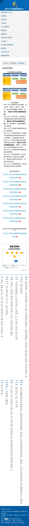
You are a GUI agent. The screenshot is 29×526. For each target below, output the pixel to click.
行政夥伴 (16, 332)
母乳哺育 (16, 323)
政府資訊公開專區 (6, 37)
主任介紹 (7, 299)
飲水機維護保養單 (7, 401)
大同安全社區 (13, 63)
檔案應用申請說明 (21, 501)
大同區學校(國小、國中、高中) (16, 314)
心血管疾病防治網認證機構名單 (26, 297)
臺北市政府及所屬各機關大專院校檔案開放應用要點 (21, 448)
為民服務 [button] (3, 16)
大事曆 (16, 397)
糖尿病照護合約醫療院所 (26, 286)
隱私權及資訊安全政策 (2, 312)
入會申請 (16, 401)
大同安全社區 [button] (5, 52)
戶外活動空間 (16, 337)
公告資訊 (2, 381)
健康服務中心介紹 (7, 280)
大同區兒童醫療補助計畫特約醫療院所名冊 (26, 320)
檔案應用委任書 (21, 435)
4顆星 (21, 252)
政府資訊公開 (2, 323)
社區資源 (16, 278)
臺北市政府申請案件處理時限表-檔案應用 (21, 474)
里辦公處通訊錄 (16, 305)
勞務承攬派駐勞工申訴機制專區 (12, 462)
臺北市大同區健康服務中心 (14, 5)
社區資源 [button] (3, 19)
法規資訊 (12, 417)
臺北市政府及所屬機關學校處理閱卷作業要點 (21, 395)
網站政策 (2, 305)
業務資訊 (12, 381)
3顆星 (16, 252)
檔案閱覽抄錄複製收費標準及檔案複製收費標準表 (21, 422)
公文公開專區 (21, 279)
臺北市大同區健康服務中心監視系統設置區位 (12, 448)
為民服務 (12, 278)
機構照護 (26, 309)
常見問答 (12, 425)
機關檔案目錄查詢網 (21, 408)
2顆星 (12, 252)
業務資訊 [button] (3, 48)
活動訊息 (2, 390)
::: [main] (2, 62)
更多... (2, 336)
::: (0, 11)
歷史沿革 (7, 287)
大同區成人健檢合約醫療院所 (26, 369)
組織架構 (7, 291)
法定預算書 (2, 281)
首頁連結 (2, 297)
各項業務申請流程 (12, 292)
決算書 (2, 293)
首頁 (7, 63)
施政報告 (12, 413)
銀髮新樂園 (12, 334)
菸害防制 (21, 285)
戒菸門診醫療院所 (26, 345)
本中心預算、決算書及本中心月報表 (12, 391)
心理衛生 (26, 305)
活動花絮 (16, 406)
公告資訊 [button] (3, 41)
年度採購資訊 (12, 408)
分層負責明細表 (7, 313)
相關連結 (3, 34)
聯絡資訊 (7, 307)
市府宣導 (2, 301)
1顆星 (7, 252)
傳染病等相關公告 (21, 291)
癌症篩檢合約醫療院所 (26, 353)
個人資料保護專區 (12, 402)
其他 (2, 277)
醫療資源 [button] (3, 30)
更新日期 (3, 509)
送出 (12, 260)
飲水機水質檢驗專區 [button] (7, 45)
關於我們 (16, 388)
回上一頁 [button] (24, 270)
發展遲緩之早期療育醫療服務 (26, 335)
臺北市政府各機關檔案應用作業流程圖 (21, 489)
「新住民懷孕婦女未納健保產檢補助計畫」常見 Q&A (16, 291)
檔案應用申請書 (21, 463)
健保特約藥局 (26, 360)
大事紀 (7, 303)
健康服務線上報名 (2, 288)
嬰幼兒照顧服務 (12, 310)
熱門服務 (2, 318)
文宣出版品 (12, 317)
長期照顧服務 (12, 304)
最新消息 (2, 386)
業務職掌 (7, 295)
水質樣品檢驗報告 (7, 394)
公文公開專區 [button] (5, 26)
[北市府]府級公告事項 (2, 331)
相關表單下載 (12, 298)
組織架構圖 (21, 63)
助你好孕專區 (12, 322)
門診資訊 (3, 23)
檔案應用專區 (21, 382)
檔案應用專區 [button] (5, 55)
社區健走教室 (16, 328)
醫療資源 (26, 278)
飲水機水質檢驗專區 (7, 384)
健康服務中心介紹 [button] (6, 12)
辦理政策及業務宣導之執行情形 (12, 433)
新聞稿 (2, 394)
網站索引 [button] (1, 1)
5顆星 (14, 256)
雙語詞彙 (12, 421)
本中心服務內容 (12, 285)
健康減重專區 (12, 328)
